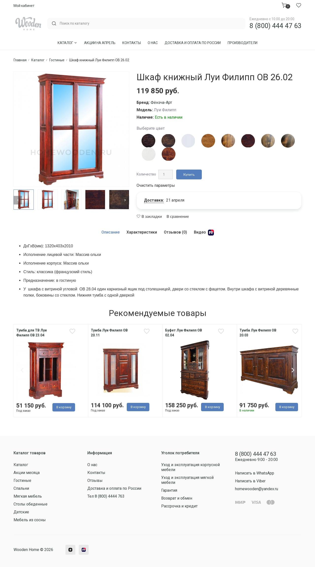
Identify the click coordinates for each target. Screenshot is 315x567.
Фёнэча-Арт (161, 102)
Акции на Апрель (99, 43)
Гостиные (22, 480)
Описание (110, 232)
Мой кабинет (24, 6)
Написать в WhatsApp (254, 473)
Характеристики (141, 232)
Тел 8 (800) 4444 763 (106, 496)
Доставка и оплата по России (193, 43)
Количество (146, 174)
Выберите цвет (151, 128)
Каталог (67, 43)
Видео (204, 233)
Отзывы (95, 480)
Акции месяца (27, 472)
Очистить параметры (156, 185)
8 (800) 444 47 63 (275, 26)
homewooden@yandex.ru (256, 489)
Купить (189, 174)
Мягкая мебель (28, 496)
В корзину (63, 407)
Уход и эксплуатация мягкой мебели (187, 480)
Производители (242, 43)
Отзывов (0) (175, 232)
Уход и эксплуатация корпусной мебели (190, 467)
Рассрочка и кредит (179, 506)
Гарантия (169, 490)
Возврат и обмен (176, 498)
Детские (21, 512)
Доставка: (154, 200)
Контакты (131, 43)
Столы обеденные (30, 504)
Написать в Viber (250, 481)
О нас (153, 43)
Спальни (21, 488)
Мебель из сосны (30, 520)
